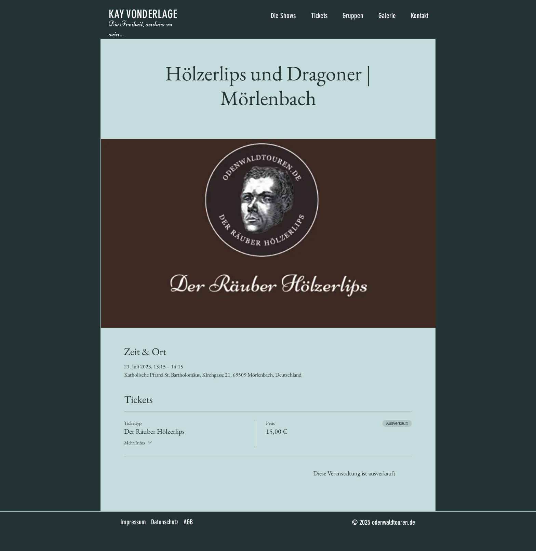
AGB (188, 522)
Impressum (133, 522)
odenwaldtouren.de (393, 522)
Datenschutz (164, 522)
